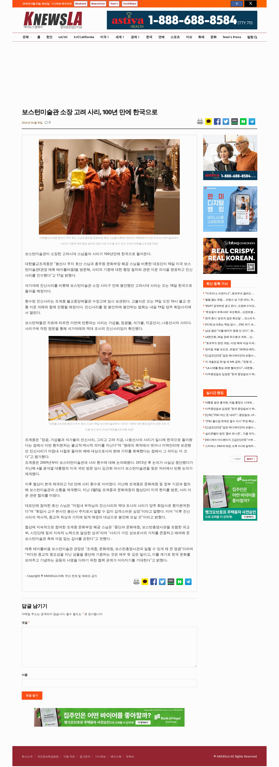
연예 (161, 37)
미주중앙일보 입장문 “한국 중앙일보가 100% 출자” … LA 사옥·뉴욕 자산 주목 (230, 374)
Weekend (80, 3)
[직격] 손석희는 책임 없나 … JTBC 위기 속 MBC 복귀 (230, 324)
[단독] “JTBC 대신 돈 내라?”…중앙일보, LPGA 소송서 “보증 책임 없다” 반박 (230, 415)
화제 (201, 37)
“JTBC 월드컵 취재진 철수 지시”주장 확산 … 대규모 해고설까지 (230, 421)
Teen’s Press (232, 37)
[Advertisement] (140, 75)
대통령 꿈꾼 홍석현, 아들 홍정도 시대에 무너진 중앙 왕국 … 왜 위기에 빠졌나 (230, 402)
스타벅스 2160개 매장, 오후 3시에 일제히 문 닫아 (230, 446)
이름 (24, 676)
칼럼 (250, 37)
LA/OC (63, 37)
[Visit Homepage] (53, 20)
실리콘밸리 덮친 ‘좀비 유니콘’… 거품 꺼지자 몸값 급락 (230, 433)
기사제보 (100, 757)
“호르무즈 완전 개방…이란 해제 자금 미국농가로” (230, 343)
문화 (213, 37)
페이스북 (116, 757)
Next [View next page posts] (251, 459)
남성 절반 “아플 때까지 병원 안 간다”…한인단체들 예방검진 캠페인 (230, 330)
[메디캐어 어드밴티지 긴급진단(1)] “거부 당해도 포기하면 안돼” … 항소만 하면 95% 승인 (230, 439)
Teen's (114, 3)
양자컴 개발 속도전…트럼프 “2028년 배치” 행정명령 (230, 349)
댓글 (26, 623)
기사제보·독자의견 (61, 3)
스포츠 (175, 37)
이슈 (189, 37)
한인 (49, 37)
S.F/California (84, 37)
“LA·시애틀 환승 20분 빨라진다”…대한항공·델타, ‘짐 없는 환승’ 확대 (230, 368)
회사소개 (27, 757)
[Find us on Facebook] (237, 3)
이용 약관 (69, 757)
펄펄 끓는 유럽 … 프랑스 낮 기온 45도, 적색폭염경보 (230, 299)
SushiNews (129, 3)
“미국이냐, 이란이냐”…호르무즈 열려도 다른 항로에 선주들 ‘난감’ (230, 293)
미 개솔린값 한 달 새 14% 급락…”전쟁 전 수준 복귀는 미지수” (230, 361)
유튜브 (130, 757)
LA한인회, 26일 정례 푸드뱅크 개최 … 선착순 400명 (230, 336)
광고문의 (85, 757)
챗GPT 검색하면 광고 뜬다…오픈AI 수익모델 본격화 (230, 305)
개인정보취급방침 (48, 757)
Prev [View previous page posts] (236, 459)
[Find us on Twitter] (250, 3)
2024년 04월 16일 (32, 122)
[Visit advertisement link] (230, 498)
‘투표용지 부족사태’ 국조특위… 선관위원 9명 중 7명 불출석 (230, 312)
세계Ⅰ (120, 37)
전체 (26, 37)
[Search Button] (255, 37)
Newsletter (98, 3)
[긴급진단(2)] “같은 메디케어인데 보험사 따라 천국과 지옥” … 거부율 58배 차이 (230, 355)
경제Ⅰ (135, 37)
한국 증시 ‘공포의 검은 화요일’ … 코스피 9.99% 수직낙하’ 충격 (230, 318)
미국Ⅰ (105, 37)
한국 (149, 37)
